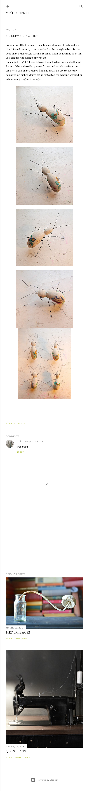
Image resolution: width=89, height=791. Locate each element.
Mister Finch (17, 13)
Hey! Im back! (18, 632)
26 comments (21, 638)
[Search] (81, 5)
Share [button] (9, 423)
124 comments (22, 757)
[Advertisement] (44, 538)
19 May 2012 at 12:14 (34, 441)
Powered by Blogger (44, 780)
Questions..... (17, 751)
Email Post (20, 423)
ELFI (19, 441)
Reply (20, 452)
